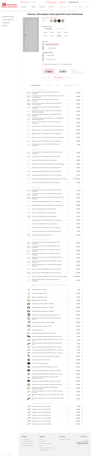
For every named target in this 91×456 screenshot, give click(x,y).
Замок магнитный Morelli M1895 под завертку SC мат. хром (47, 374)
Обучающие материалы (27, 445)
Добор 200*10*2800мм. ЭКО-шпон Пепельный (44, 209)
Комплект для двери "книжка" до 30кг (42, 326)
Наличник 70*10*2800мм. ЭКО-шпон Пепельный (44, 223)
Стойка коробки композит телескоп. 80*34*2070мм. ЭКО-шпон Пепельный (47, 104)
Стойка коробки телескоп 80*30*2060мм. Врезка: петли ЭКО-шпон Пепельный (48, 96)
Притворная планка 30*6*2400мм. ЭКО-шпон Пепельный (47, 220)
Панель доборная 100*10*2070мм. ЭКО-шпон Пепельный (46, 171)
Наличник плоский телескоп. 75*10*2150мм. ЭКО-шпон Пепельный (46, 107)
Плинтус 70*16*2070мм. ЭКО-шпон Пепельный (44, 212)
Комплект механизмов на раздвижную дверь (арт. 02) (46, 315)
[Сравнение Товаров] (75, 7)
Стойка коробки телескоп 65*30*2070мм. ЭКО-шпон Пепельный (45, 100)
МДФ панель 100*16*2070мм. (39, 300)
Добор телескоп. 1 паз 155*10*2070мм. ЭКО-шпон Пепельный (48, 137)
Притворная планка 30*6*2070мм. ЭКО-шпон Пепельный (46, 201)
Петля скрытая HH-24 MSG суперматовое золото (44, 367)
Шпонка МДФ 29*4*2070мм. (39, 289)
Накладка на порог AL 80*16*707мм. (41, 409)
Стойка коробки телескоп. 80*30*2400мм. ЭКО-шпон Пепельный (45, 243)
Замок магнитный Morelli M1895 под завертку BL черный (46, 370)
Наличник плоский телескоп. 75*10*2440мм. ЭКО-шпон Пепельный (46, 254)
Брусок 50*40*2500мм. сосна (39, 293)
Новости (41, 439)
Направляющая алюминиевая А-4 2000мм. (43, 303)
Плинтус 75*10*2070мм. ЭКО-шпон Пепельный (44, 216)
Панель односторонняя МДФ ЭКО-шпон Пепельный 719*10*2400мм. (49, 276)
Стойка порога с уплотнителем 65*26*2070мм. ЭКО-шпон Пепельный (47, 194)
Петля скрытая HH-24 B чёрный (40, 363)
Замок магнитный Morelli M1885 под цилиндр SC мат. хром (47, 384)
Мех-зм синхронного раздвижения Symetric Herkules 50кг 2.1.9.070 (46, 318)
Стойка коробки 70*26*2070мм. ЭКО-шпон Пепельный (46, 156)
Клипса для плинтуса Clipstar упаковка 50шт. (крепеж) (46, 356)
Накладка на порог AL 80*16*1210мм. (41, 418)
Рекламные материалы (27, 443)
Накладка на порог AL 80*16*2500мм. (41, 424)
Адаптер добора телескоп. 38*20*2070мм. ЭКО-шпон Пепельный (46, 144)
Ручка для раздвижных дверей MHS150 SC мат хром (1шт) (47, 347)
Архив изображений (44, 450)
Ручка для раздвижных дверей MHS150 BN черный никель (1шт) (47, 343)
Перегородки (6, 22)
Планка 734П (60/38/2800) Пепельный (41, 235)
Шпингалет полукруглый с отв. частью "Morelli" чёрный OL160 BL (48, 398)
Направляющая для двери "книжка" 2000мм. (43, 322)
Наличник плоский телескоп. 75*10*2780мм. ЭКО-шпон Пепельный (46, 250)
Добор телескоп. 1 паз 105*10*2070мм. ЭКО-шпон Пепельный (48, 130)
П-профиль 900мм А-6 (37, 330)
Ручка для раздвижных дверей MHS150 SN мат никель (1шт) (47, 352)
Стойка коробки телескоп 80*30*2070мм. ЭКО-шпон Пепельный (45, 92)
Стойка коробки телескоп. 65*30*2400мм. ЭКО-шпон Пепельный (45, 246)
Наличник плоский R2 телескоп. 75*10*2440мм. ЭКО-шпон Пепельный (47, 258)
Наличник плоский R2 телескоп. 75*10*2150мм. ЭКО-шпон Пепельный (47, 115)
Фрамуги (4, 25)
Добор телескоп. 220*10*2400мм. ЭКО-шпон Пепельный (46, 269)
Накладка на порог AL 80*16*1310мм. (41, 421)
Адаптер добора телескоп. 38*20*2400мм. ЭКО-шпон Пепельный (46, 280)
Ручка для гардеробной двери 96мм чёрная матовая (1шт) (47, 336)
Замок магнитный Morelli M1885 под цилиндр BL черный (46, 381)
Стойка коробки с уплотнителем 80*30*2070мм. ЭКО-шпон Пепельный (47, 152)
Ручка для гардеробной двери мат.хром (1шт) (43, 333)
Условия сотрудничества (27, 441)
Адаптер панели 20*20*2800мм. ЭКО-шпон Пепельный (46, 227)
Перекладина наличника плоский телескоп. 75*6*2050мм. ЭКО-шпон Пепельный (47, 111)
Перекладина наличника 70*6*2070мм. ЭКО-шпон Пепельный (48, 164)
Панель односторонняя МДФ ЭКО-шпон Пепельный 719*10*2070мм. (49, 178)
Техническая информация (45, 443)
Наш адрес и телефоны (65, 439)
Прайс (40, 445)
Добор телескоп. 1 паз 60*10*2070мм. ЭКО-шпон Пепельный (47, 126)
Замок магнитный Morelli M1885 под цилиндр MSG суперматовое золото (45, 388)
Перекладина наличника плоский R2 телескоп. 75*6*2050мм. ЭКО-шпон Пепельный (47, 118)
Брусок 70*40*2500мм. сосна (39, 297)
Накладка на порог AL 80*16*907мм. (41, 415)
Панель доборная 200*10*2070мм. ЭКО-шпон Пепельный (46, 175)
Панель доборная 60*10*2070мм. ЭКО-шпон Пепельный (46, 167)
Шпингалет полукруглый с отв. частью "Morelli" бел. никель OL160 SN (47, 391)
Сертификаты (42, 441)
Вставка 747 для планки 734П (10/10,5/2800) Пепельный (46, 231)
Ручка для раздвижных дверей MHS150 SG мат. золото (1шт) (47, 350)
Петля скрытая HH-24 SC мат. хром (41, 359)
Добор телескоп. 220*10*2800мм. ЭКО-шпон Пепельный (46, 272)
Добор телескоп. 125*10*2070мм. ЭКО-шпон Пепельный (46, 133)
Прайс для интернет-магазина (46, 447)
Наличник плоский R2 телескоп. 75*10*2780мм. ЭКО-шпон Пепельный (47, 261)
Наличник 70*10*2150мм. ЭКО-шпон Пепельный (44, 160)
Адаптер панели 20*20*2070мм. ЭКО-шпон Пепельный (46, 182)
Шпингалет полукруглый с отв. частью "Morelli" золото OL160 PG (48, 395)
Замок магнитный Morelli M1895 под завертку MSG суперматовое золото (45, 377)
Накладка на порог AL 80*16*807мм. (41, 412)
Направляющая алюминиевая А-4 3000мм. (43, 307)
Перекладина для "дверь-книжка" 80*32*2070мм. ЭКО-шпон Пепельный (47, 198)
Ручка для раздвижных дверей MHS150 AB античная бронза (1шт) (47, 340)
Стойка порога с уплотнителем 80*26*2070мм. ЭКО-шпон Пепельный (47, 190)
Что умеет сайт (25, 439)
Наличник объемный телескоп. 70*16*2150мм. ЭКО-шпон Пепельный (46, 122)
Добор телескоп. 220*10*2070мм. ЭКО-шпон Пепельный (46, 141)
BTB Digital (86, 441)
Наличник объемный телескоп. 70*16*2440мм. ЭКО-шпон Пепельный (47, 265)
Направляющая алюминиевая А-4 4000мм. (43, 311)
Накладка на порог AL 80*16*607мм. (41, 406)
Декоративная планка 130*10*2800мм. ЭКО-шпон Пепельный (47, 205)
